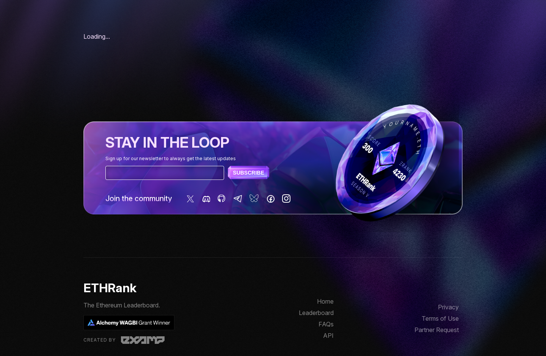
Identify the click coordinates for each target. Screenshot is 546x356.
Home (325, 301)
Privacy (448, 307)
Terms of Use (440, 318)
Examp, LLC (143, 340)
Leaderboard (316, 313)
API (328, 335)
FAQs (326, 324)
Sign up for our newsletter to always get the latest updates (170, 158)
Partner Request (436, 330)
